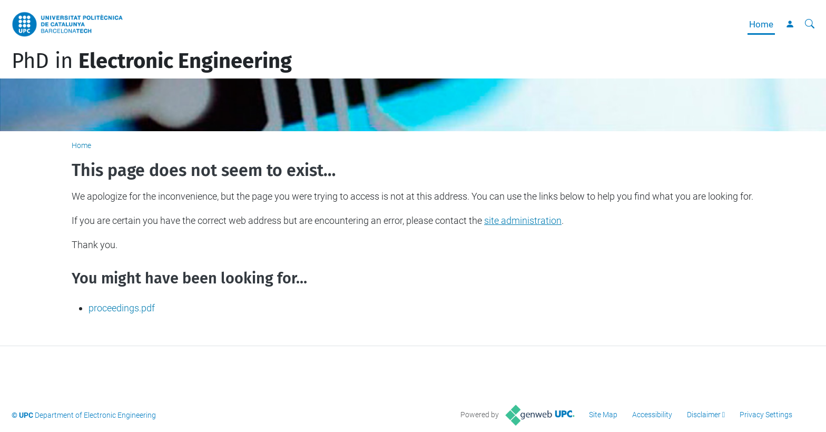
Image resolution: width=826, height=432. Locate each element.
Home (761, 24)
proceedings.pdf (121, 307)
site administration (523, 220)
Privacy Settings (766, 414)
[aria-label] (809, 24)
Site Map (603, 414)
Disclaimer (704, 414)
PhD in (152, 61)
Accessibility (652, 414)
